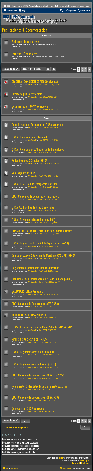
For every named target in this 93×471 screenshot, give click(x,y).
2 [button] (82, 69)
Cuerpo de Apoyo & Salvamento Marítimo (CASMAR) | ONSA (43, 255)
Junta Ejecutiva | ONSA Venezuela (29, 315)
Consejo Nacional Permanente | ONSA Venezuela (37, 125)
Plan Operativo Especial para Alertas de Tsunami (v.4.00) (42, 279)
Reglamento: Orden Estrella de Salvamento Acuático (39, 386)
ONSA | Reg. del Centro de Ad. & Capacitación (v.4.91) (40, 243)
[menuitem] (21, 11)
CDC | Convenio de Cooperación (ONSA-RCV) (35, 397)
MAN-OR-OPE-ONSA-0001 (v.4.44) (30, 339)
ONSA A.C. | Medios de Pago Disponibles (33, 207)
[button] (89, 69)
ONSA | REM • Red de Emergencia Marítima (34, 184)
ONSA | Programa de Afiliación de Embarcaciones (38, 149)
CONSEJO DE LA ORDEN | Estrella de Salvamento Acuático (42, 231)
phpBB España (84, 460)
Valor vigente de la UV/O (25, 173)
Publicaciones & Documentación (24, 30)
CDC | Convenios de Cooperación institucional (36, 196)
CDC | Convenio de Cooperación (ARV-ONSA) (35, 304)
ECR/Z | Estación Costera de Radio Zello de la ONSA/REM (42, 327)
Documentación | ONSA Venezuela (30, 106)
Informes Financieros (25, 53)
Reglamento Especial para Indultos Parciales (35, 268)
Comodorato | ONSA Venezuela (28, 408)
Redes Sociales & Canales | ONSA (29, 160)
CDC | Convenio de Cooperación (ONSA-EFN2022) (38, 375)
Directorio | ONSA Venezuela (27, 94)
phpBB (61, 458)
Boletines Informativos (25, 41)
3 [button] (85, 69)
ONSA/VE (32, 85)
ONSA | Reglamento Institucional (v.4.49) (33, 352)
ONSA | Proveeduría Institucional (29, 137)
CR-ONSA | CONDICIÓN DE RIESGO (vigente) (35, 82)
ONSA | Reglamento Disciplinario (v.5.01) (33, 220)
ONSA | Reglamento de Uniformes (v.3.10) (34, 364)
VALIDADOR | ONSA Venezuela (27, 291)
